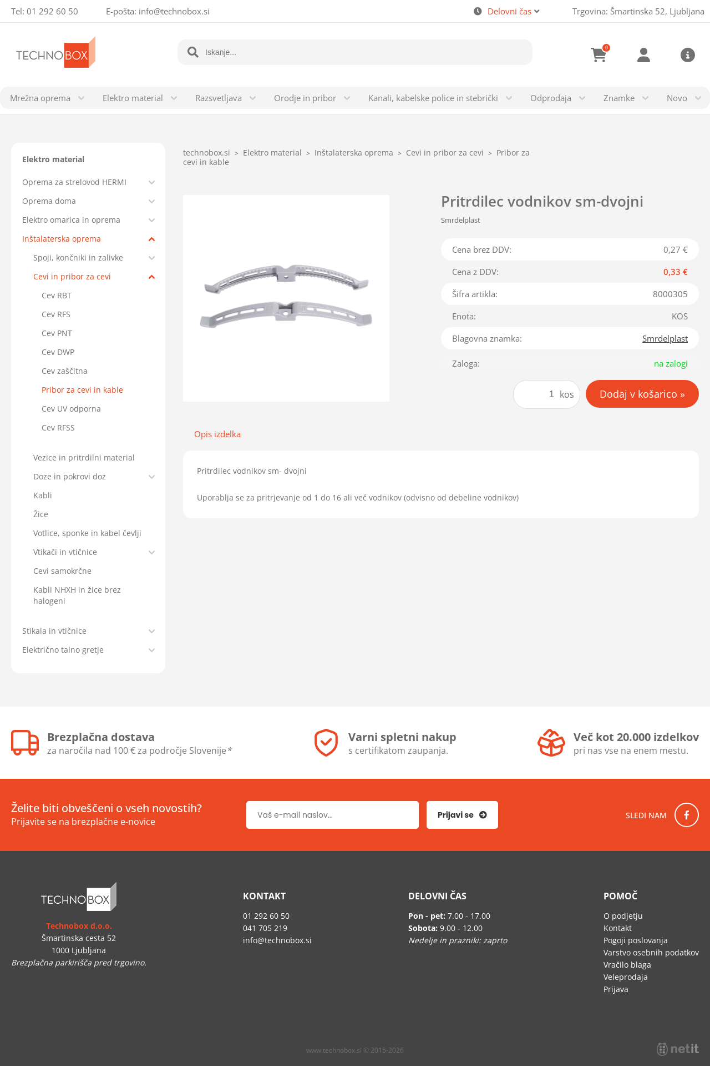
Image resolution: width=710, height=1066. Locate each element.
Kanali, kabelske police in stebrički (433, 97)
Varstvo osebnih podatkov (651, 952)
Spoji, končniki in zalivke (78, 257)
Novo (677, 97)
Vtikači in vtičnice (65, 552)
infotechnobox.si (174, 11)
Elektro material (133, 97)
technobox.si (206, 152)
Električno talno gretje (63, 649)
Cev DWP (58, 352)
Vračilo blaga (627, 964)
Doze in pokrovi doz (69, 476)
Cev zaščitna (65, 371)
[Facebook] (686, 815)
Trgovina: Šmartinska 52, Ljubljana (638, 11)
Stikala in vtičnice (54, 630)
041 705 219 (265, 928)
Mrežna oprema (40, 97)
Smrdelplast (665, 338)
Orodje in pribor (305, 97)
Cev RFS (56, 314)
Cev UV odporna (71, 408)
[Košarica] (599, 55)
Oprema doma (49, 201)
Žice (40, 514)
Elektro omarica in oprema (71, 219)
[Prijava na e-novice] (462, 815)
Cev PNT (57, 333)
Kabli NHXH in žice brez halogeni (77, 595)
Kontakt (618, 928)
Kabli (42, 495)
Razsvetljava (218, 97)
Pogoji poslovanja (636, 940)
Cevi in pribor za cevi (72, 276)
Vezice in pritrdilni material (84, 457)
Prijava (643, 55)
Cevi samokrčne (62, 570)
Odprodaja (550, 97)
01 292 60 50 (52, 11)
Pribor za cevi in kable (82, 389)
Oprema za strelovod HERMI (74, 182)
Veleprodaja (626, 977)
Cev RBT (57, 295)
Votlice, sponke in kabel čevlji (87, 533)
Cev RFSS (58, 427)
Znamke (619, 97)
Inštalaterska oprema (61, 238)
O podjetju (623, 915)
